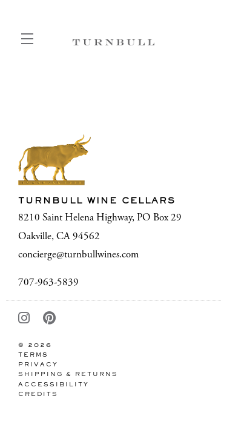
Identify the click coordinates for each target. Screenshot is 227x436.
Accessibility (53, 385)
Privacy (38, 365)
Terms (33, 355)
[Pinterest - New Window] (50, 319)
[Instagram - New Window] (24, 319)
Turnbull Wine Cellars (113, 42)
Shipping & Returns (68, 374)
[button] (30, 42)
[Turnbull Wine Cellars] (113, 159)
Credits (38, 394)
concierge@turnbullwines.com (78, 254)
